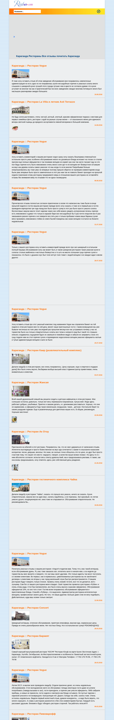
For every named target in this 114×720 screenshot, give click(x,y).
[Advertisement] (59, 35)
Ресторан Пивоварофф (41, 713)
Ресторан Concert (37, 607)
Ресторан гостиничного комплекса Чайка (52, 479)
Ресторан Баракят (38, 636)
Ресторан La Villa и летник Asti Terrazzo (51, 101)
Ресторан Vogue (37, 65)
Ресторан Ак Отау (38, 431)
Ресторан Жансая (38, 382)
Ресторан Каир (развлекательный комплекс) (54, 350)
